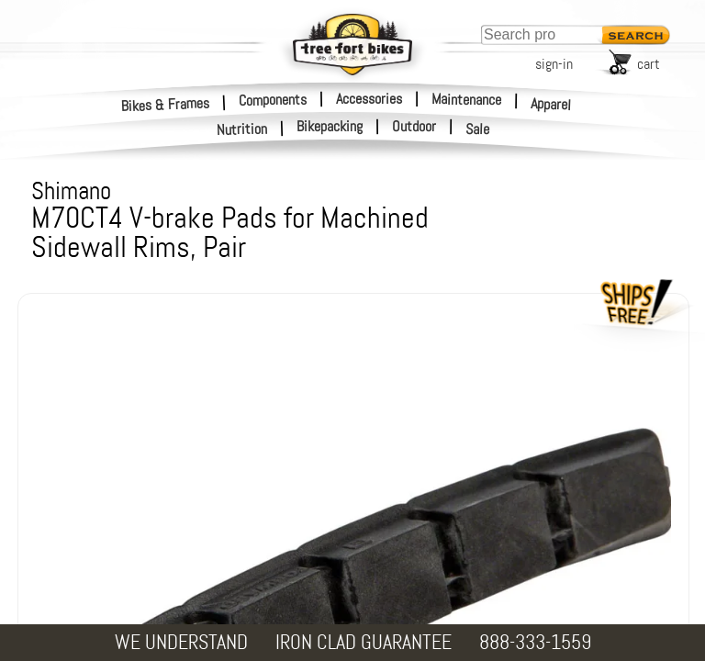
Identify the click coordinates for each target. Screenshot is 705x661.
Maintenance (466, 99)
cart (648, 63)
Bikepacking (330, 127)
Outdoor (414, 127)
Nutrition (242, 129)
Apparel (551, 104)
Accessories (369, 98)
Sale (477, 129)
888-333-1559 (535, 642)
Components (273, 99)
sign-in (554, 63)
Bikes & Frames (165, 104)
